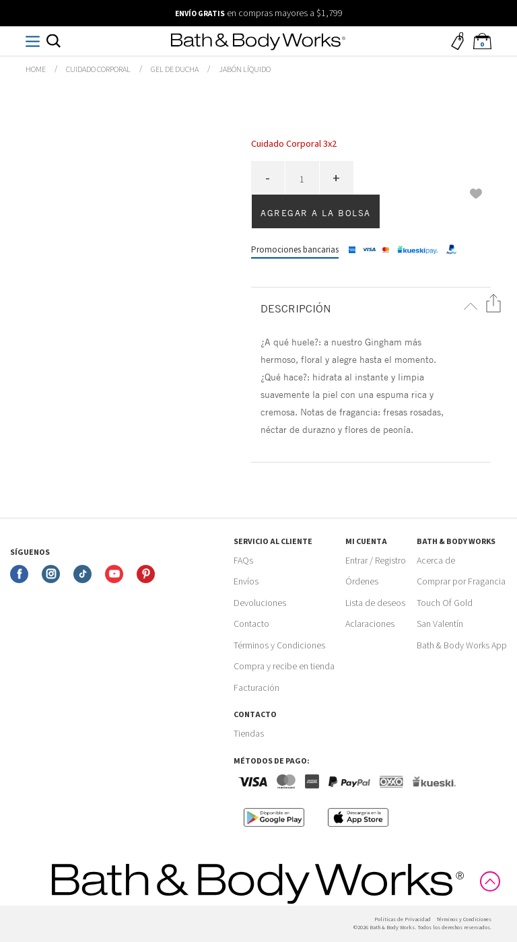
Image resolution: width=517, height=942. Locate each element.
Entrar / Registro (375, 561)
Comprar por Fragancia (461, 581)
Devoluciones (260, 603)
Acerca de (436, 561)
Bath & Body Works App (462, 645)
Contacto (251, 624)
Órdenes (361, 581)
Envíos (246, 581)
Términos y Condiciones (279, 645)
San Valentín (440, 624)
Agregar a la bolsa (316, 212)
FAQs (243, 561)
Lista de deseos (375, 603)
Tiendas (249, 734)
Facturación (256, 688)
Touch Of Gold (445, 603)
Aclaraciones (369, 624)
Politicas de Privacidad (402, 919)
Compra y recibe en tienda (284, 666)
